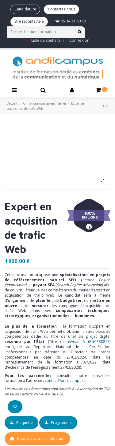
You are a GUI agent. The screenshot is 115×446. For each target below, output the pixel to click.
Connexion (79, 40)
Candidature (25, 9)
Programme (58, 422)
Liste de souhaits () (44, 40)
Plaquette (21, 422)
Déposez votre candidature (41, 438)
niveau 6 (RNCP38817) (89, 341)
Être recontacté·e (29, 21)
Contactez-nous (61, 9)
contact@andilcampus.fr (66, 380)
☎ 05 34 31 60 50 (70, 21)
